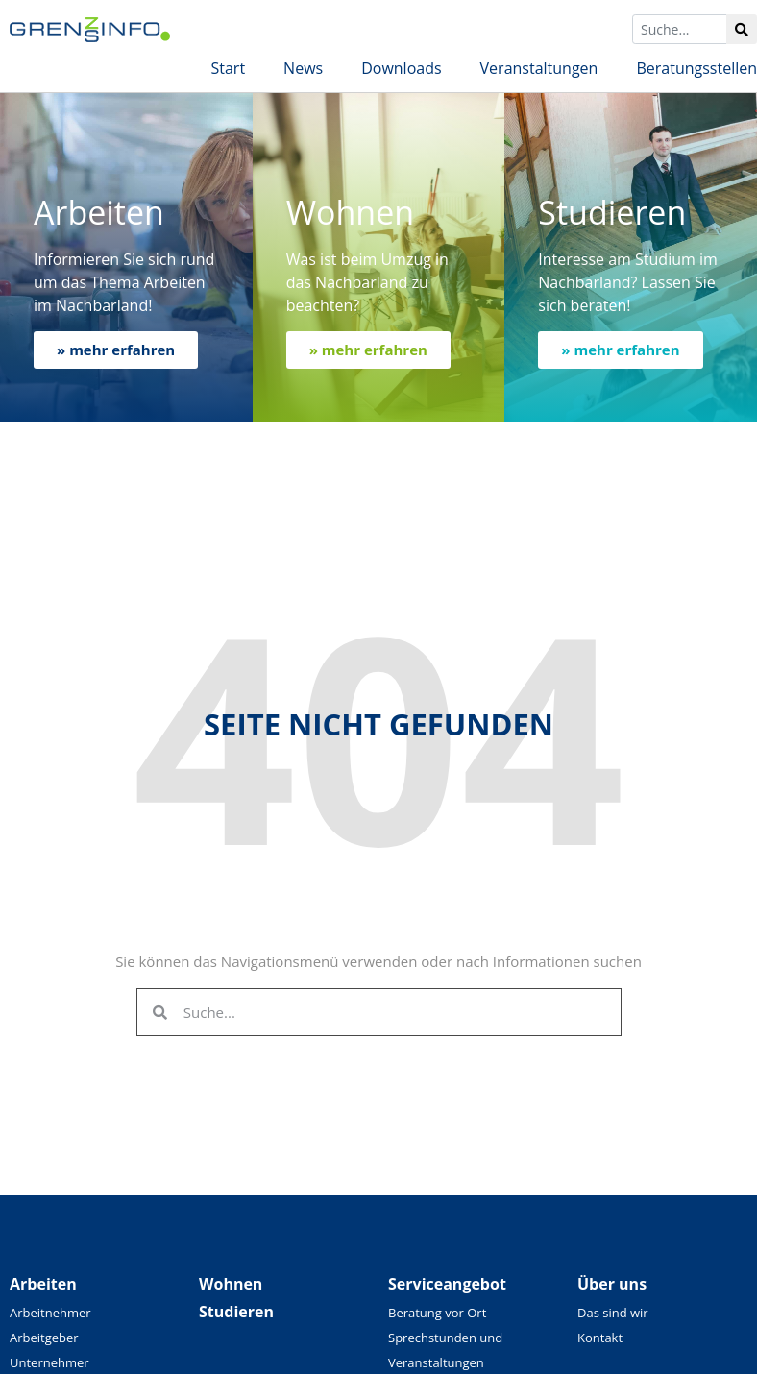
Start (227, 68)
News (303, 68)
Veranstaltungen (539, 68)
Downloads (401, 68)
